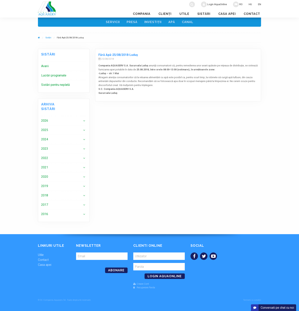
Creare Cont (141, 283)
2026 (44, 120)
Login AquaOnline (214, 4)
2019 (44, 186)
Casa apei (227, 14)
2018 (44, 195)
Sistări (203, 14)
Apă (171, 22)
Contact (252, 14)
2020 (44, 176)
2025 (44, 130)
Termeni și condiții (252, 300)
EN (259, 4)
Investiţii (153, 22)
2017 (44, 205)
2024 (44, 139)
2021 (44, 167)
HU (250, 4)
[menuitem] (63, 66)
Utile (184, 14)
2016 (44, 214)
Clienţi (164, 14)
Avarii (45, 66)
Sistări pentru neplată (55, 85)
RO (238, 4)
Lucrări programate (53, 75)
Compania (141, 14)
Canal (187, 22)
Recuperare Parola (144, 287)
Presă (132, 22)
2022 (44, 158)
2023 (44, 148)
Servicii (113, 22)
